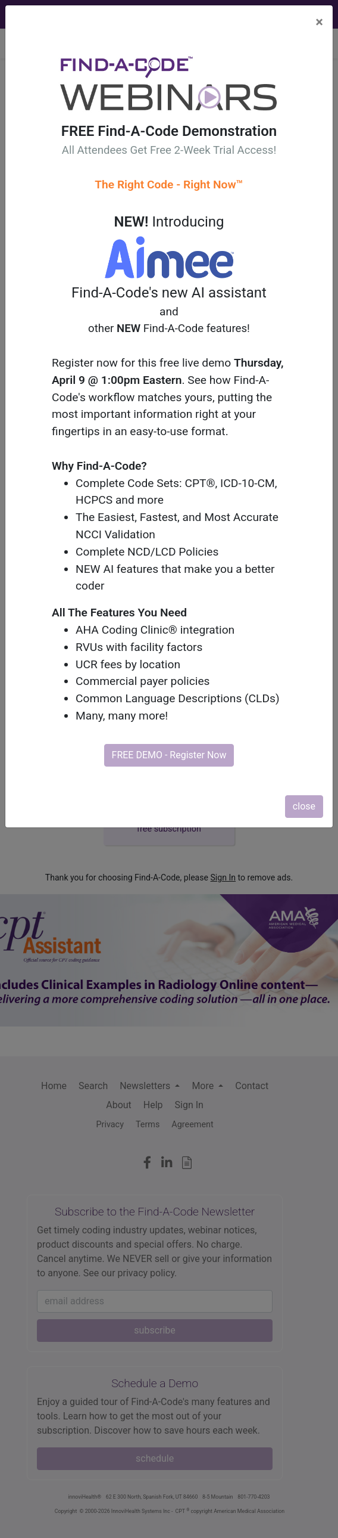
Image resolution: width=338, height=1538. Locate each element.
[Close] (319, 22)
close (304, 806)
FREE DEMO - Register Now (169, 755)
